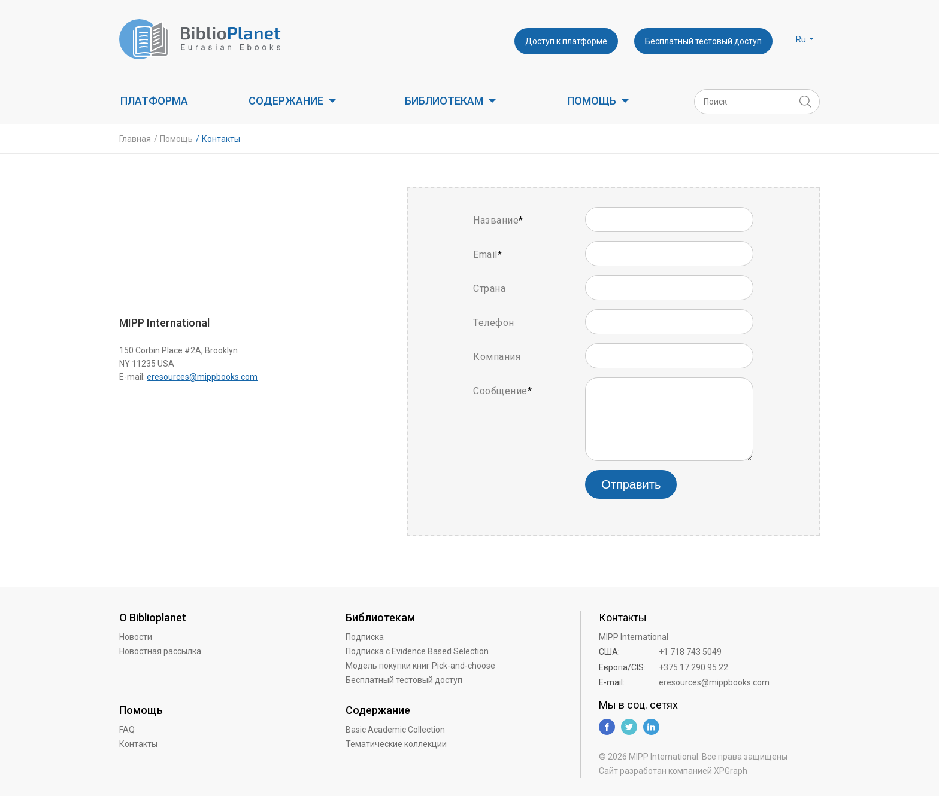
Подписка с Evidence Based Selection (417, 651)
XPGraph (730, 771)
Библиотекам (444, 100)
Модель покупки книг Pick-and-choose (420, 665)
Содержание (286, 100)
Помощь (591, 100)
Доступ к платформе (566, 41)
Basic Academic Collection (395, 729)
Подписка (365, 637)
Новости (135, 637)
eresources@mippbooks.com (202, 377)
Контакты (138, 744)
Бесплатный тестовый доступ (703, 41)
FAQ (127, 729)
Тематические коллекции (396, 744)
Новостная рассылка (160, 651)
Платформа (154, 100)
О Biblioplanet (152, 617)
